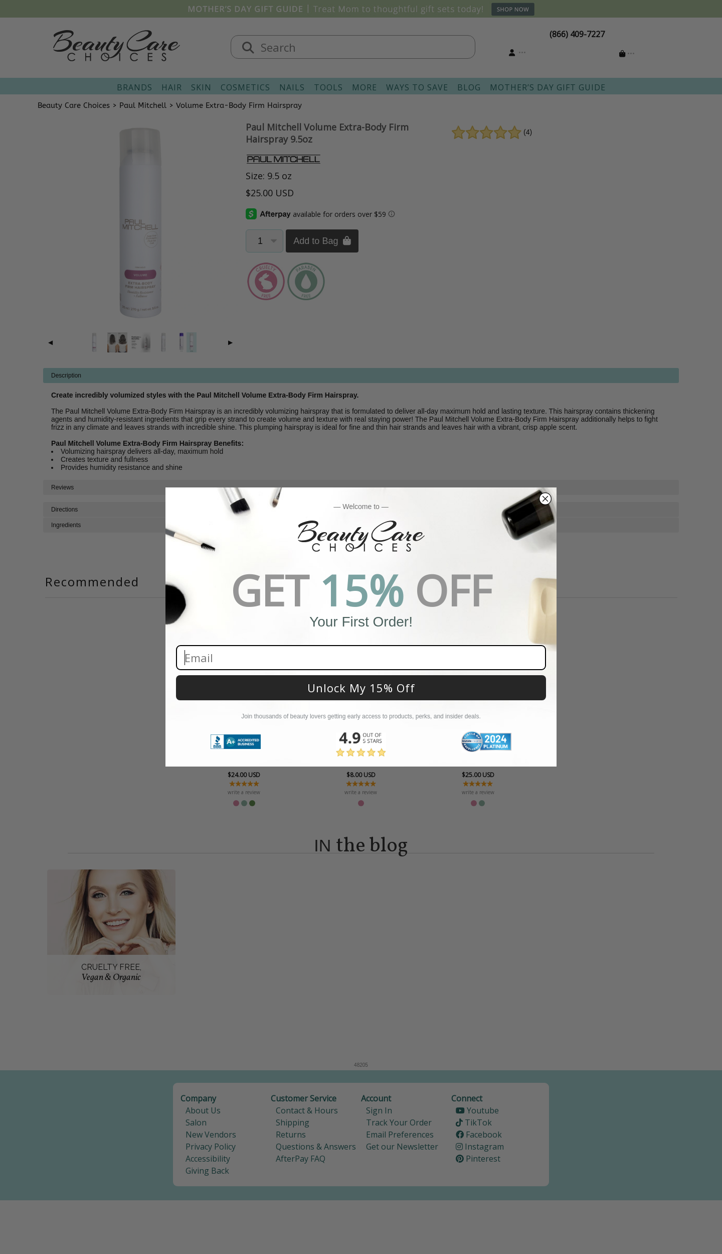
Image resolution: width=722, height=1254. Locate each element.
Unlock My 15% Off (361, 687)
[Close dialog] (545, 498)
